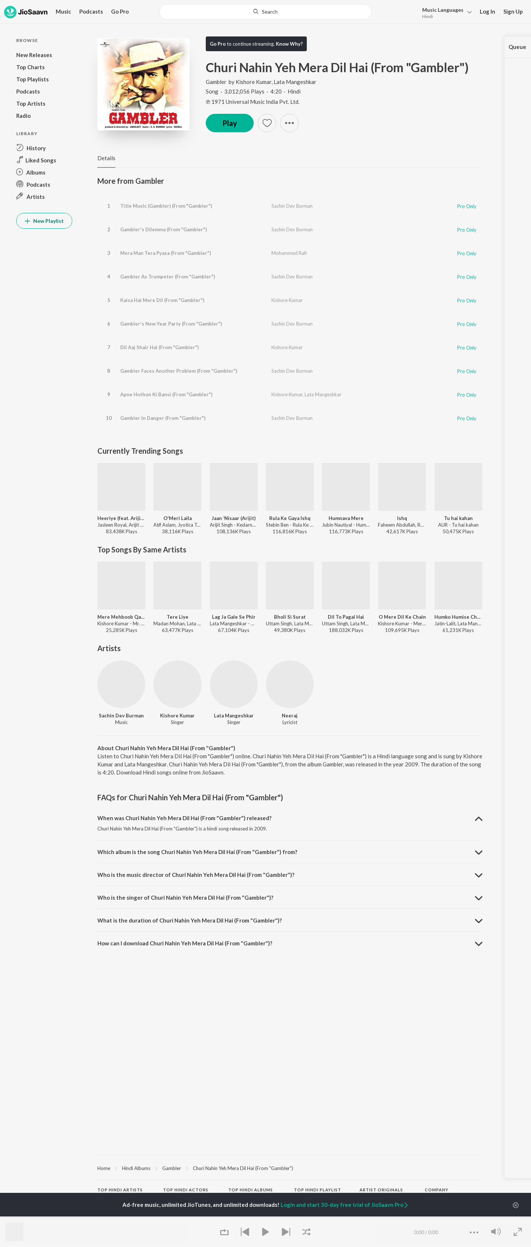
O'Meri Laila (177, 518)
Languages (443, 10)
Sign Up (513, 11)
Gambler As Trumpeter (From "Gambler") (167, 277)
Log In (487, 11)
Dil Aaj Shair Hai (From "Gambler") (159, 347)
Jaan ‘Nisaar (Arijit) (234, 518)
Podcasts (91, 11)
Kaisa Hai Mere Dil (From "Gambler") (162, 300)
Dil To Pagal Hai (346, 617)
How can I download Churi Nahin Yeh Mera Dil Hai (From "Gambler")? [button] (184, 943)
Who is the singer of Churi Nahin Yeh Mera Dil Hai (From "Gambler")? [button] (185, 897)
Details (106, 158)
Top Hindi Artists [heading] (120, 1189)
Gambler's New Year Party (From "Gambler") (171, 324)
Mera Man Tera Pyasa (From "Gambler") (165, 253)
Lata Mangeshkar (295, 81)
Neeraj (290, 716)
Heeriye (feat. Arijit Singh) (121, 518)
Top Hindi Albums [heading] (250, 1189)
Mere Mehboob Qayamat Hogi (121, 617)
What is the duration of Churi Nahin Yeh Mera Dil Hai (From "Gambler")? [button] (189, 920)
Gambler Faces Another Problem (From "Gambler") (178, 371)
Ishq (402, 518)
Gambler (217, 81)
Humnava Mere (346, 518)
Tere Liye (177, 617)
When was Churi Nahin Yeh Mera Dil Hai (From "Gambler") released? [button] (184, 818)
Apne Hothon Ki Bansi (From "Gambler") (166, 394)
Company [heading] (436, 1189)
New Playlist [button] (44, 221)
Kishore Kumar (253, 81)
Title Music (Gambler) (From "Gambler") (166, 206)
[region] (289, 1168)
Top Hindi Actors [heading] (185, 1189)
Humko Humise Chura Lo (458, 617)
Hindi (427, 16)
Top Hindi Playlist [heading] (317, 1189)
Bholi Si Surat (290, 617)
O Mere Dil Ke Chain (402, 617)
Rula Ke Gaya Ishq (289, 518)
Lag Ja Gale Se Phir (234, 617)
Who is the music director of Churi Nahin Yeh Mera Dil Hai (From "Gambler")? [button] (195, 874)
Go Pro (120, 11)
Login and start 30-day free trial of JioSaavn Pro (345, 1204)
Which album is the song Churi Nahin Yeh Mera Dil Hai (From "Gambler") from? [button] (197, 852)
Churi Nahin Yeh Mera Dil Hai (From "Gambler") (243, 1168)
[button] (445, 12)
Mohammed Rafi (289, 253)
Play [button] (229, 123)
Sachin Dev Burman (292, 206)
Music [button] (63, 11)
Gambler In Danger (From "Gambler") (162, 418)
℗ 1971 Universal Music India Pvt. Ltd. (252, 101)
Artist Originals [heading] (381, 1189)
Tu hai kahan (458, 518)
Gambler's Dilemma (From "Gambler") (163, 229)
